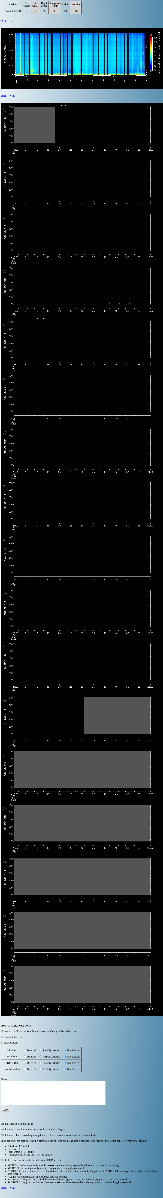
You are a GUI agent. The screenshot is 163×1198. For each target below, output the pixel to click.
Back (3, 21)
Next (12, 21)
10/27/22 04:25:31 (12, 11)
